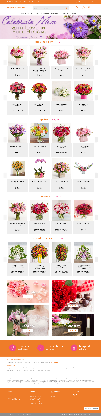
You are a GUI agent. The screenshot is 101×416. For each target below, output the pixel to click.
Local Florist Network (82, 414)
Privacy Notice (72, 414)
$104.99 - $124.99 (17, 272)
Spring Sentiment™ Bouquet (62, 182)
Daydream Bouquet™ (17, 146)
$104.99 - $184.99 (39, 272)
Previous (5, 62)
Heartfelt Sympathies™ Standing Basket (39, 267)
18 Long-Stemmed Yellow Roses (17, 182)
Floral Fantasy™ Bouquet (61, 146)
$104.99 (83, 230)
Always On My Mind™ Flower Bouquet (17, 224)
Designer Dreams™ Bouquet (61, 69)
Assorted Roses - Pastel (17, 104)
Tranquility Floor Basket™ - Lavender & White (83, 267)
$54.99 (61, 110)
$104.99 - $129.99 (61, 230)
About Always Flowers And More (16, 359)
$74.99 (61, 75)
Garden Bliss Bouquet (83, 181)
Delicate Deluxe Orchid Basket (39, 182)
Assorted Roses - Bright (39, 104)
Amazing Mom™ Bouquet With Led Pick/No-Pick (39, 70)
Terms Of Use (64, 414)
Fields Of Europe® (39, 146)
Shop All (60, 42)
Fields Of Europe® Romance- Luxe (61, 224)
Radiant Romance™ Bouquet (83, 224)
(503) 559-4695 (13, 1)
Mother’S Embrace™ (18, 69)
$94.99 (17, 188)
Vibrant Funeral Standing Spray (61, 266)
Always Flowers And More (16, 8)
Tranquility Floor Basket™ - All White (18, 266)
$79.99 (83, 75)
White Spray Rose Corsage (62, 104)
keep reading (54, 362)
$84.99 (17, 75)
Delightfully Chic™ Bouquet (83, 104)
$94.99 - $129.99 (17, 110)
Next (96, 62)
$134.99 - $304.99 (61, 272)
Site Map (91, 414)
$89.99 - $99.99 (61, 152)
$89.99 (39, 188)
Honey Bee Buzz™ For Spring (83, 69)
